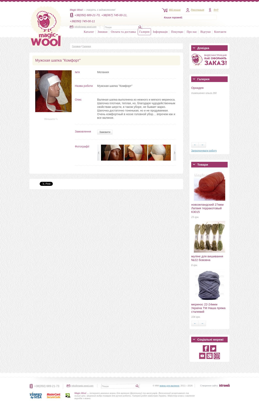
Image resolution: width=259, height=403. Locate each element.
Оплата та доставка (123, 31)
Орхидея (197, 87)
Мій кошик (174, 9)
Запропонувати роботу (204, 150)
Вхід (216, 9)
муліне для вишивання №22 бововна (207, 258)
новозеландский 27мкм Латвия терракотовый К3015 (207, 208)
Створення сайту (209, 385)
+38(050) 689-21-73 (46, 386)
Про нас (192, 31)
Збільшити (51, 119)
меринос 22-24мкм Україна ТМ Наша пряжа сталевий (208, 308)
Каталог (89, 31)
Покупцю (177, 31)
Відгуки (205, 31)
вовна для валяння (169, 385)
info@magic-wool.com (85, 26)
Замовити (104, 132)
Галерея (144, 31)
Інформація (160, 31)
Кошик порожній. (173, 17)
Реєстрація (197, 9)
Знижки (102, 31)
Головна (76, 46)
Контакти (220, 31)
